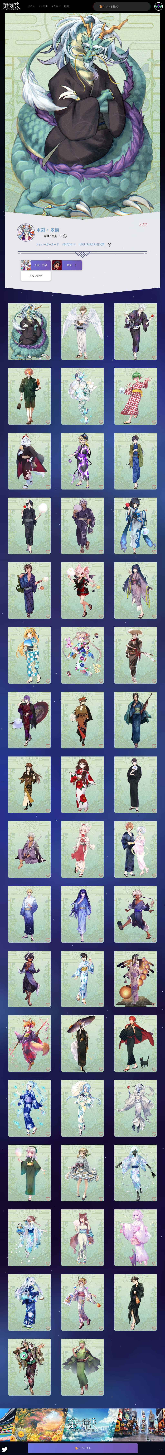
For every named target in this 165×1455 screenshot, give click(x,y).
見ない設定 (35, 276)
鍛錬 (66, 6)
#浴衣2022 (68, 244)
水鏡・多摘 (47, 230)
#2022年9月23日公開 (91, 244)
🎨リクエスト (83, 1448)
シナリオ (42, 6)
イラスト (55, 6)
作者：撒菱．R (52, 236)
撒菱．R (64, 265)
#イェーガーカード (47, 244)
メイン (31, 6)
